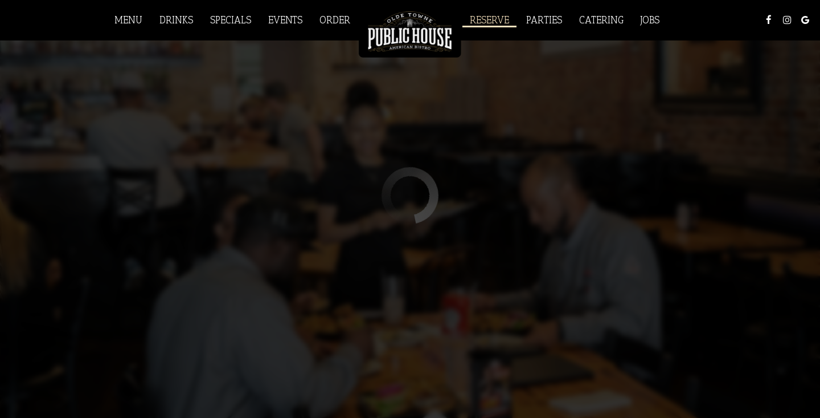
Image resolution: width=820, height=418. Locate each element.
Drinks (176, 20)
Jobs (650, 20)
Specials (230, 20)
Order (334, 20)
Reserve (489, 20)
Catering (601, 20)
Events (285, 20)
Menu (128, 20)
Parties (544, 20)
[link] (410, 30)
